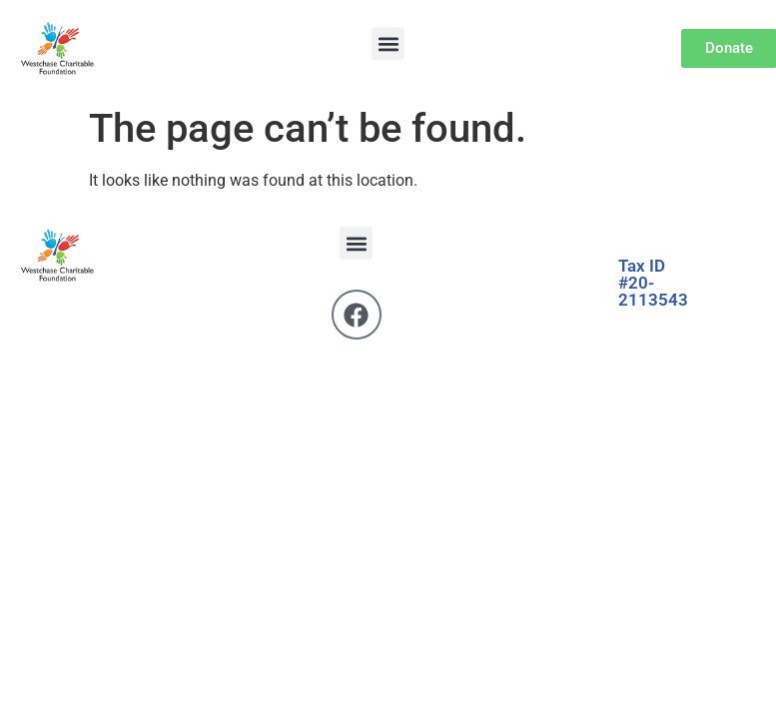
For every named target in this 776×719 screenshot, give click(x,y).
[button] (388, 43)
